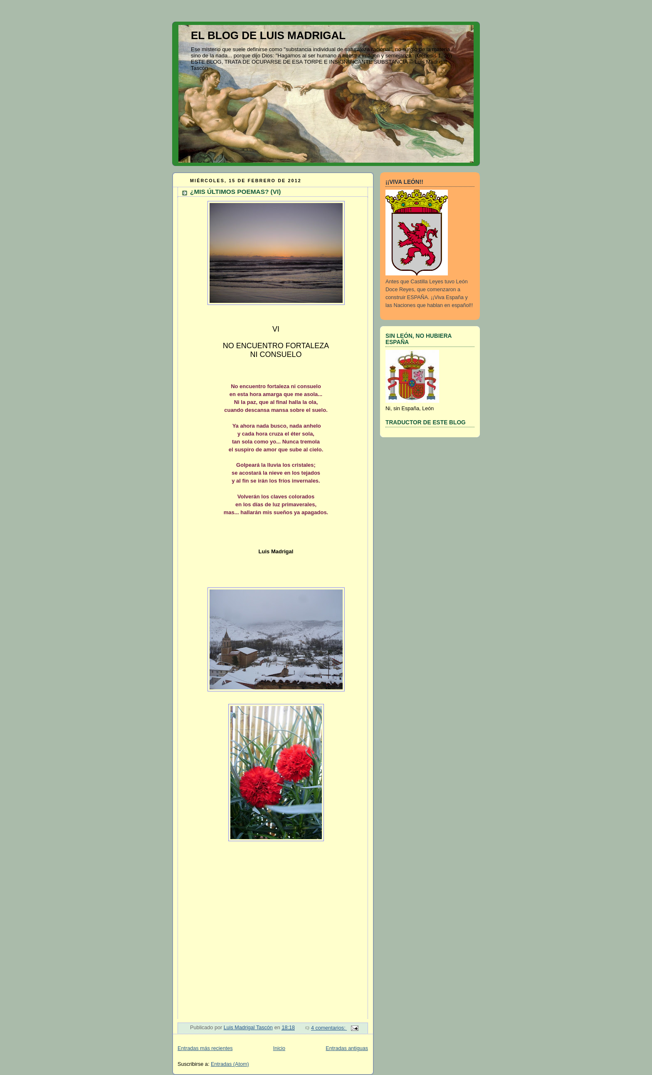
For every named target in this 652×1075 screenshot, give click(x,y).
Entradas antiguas (347, 1048)
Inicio (279, 1048)
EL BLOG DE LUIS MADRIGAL (268, 35)
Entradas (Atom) (230, 1064)
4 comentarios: (329, 1028)
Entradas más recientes (205, 1048)
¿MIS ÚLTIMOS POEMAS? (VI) (235, 191)
